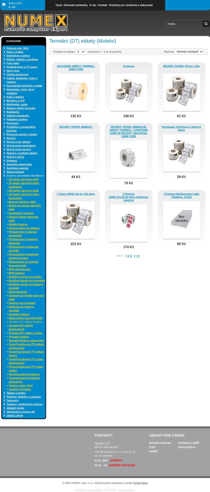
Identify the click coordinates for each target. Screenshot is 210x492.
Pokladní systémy (17, 119)
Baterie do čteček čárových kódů (25, 207)
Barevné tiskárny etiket (22, 202)
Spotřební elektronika (19, 164)
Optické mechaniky (18, 115)
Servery (11, 138)
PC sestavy (80, 490)
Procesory (13, 123)
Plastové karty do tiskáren (24, 228)
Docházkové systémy (21, 213)
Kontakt (153, 451)
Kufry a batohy (15, 97)
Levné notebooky (126, 490)
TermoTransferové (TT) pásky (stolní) (26, 368)
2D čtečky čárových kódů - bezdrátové (24, 196)
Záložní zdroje (15, 415)
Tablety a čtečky (16, 393)
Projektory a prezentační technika (21, 129)
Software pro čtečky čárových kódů (26, 297)
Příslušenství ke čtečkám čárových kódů (23, 263)
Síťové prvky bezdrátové (21, 145)
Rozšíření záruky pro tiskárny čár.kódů (26, 286)
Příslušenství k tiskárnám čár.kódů (24, 248)
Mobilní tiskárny (18, 224)
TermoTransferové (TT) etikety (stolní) (26, 353)
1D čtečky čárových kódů (24, 179)
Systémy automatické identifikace (25, 175)
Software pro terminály (22, 303)
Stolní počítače (15, 172)
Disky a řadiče (15, 52)
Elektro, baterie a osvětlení (22, 59)
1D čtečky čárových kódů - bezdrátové (24, 185)
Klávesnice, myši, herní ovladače (20, 91)
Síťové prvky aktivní (18, 142)
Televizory (13, 400)
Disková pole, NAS (18, 48)
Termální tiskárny (19, 336)
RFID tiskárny (17, 273)
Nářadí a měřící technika (21, 108)
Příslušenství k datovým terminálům (23, 233)
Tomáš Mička (140, 483)
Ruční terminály (18, 291)
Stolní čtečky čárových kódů (25, 318)
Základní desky (16, 408)
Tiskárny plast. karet (21, 385)
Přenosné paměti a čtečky (22, 134)
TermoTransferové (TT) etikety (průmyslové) (26, 346)
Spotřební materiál (17, 168)
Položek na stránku (64, 51)
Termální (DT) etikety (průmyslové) (21, 327)
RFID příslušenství (20, 269)
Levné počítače (95, 490)
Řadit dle (169, 51)
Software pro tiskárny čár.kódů (21, 308)
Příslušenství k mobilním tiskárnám (23, 241)
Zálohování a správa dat (21, 411)
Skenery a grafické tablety (22, 153)
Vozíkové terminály (20, 389)
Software (12, 160)
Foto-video (13, 63)
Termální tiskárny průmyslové (26, 340)
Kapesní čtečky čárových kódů (23, 218)
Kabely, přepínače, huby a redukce (22, 80)
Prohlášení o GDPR (188, 442)
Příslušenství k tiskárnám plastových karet (24, 256)
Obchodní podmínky (160, 442)
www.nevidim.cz (187, 447)
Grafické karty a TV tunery (22, 67)
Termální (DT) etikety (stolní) (25, 333)
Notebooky (13, 112)
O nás (152, 447)
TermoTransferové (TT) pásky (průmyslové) (26, 361)
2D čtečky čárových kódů (24, 190)
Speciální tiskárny (19, 314)
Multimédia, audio (17, 104)
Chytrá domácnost (17, 74)
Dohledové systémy (18, 55)
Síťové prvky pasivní (19, 149)
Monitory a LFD (16, 100)
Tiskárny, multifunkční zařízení (25, 404)
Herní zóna (13, 70)
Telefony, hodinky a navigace (24, 396)
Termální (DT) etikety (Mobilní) (25, 321)
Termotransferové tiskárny (24, 374)
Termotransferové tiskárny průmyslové (24, 380)
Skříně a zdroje (15, 157)
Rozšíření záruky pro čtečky (25, 276)
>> (138, 256)
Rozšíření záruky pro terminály (27, 280)
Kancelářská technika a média (24, 85)
